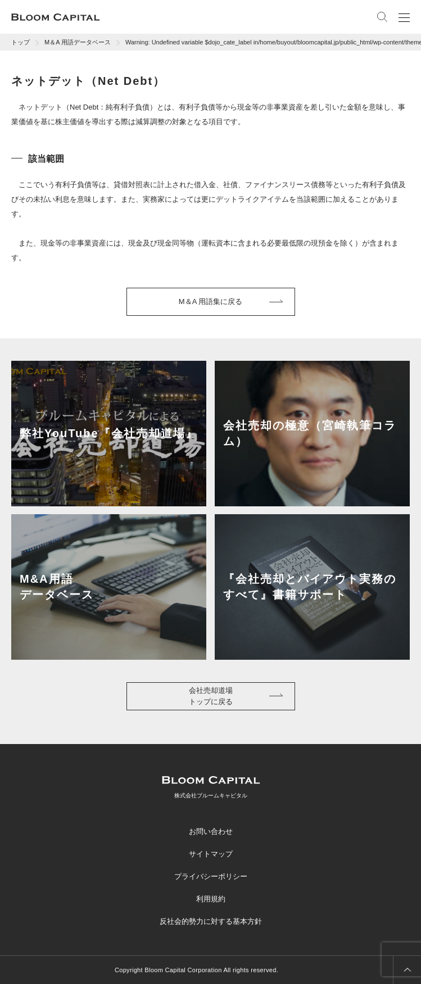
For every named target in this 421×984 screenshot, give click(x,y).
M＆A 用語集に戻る (210, 301)
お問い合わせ (211, 831)
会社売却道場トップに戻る (211, 696)
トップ (20, 42)
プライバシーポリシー (210, 876)
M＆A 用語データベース (77, 42)
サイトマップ (211, 854)
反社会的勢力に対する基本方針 (211, 921)
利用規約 (210, 899)
